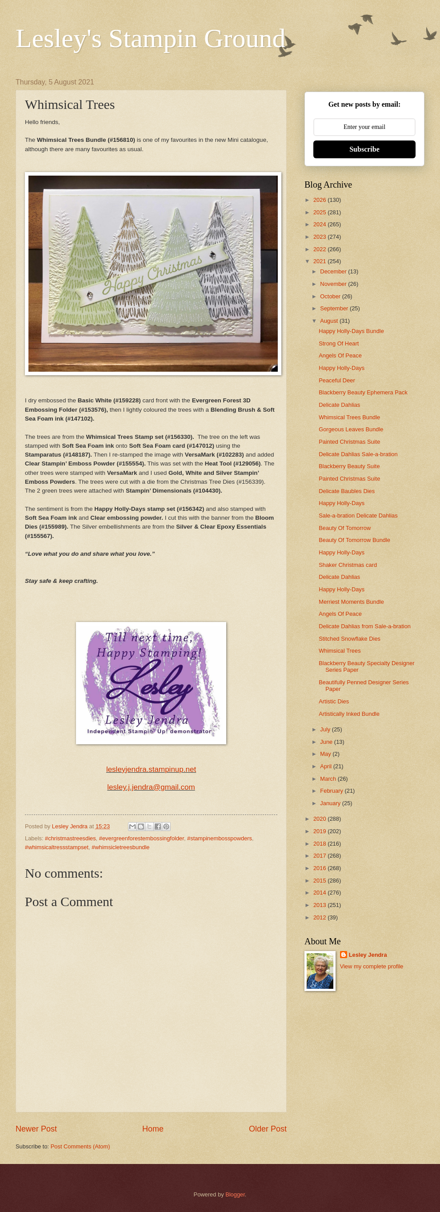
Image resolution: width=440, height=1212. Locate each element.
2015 (320, 880)
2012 (320, 917)
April (326, 766)
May (326, 753)
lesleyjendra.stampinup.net (151, 769)
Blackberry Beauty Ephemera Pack (363, 392)
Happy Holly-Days (341, 368)
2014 (320, 892)
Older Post (268, 1128)
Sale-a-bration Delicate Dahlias (358, 515)
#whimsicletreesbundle (120, 847)
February (332, 790)
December (334, 271)
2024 (320, 224)
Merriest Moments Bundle (351, 601)
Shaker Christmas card (348, 565)
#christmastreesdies (70, 838)
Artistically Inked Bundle (349, 713)
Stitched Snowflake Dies (349, 638)
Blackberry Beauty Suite (349, 466)
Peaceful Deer (337, 380)
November (334, 284)
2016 (320, 868)
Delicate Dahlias (339, 404)
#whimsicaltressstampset (56, 847)
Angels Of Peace (340, 355)
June (327, 741)
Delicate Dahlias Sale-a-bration (358, 454)
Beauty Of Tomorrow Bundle (354, 540)
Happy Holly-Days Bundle (351, 331)
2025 (320, 212)
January (331, 803)
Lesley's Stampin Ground (150, 38)
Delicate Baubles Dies (347, 491)
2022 (320, 249)
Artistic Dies (334, 701)
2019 (320, 831)
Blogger (235, 1194)
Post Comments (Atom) (80, 1146)
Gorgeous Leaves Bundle (351, 429)
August (330, 320)
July (326, 729)
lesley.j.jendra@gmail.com (151, 787)
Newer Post (36, 1128)
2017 (320, 855)
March (328, 778)
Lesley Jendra (368, 954)
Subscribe (364, 149)
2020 (320, 818)
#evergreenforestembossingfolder (141, 838)
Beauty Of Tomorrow (345, 528)
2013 (320, 905)
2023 (320, 236)
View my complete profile (372, 966)
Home (153, 1128)
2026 (320, 200)
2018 (320, 843)
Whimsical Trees (339, 650)
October (331, 296)
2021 (320, 261)
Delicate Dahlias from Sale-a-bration (365, 626)
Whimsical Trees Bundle (349, 417)
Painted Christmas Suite (349, 441)
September (335, 308)
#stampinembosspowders (219, 838)
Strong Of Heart (339, 343)
